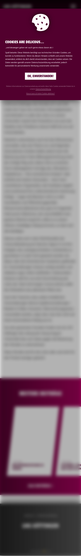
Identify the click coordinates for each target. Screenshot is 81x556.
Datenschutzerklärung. (43, 89)
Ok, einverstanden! (41, 76)
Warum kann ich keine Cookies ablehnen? (40, 93)
